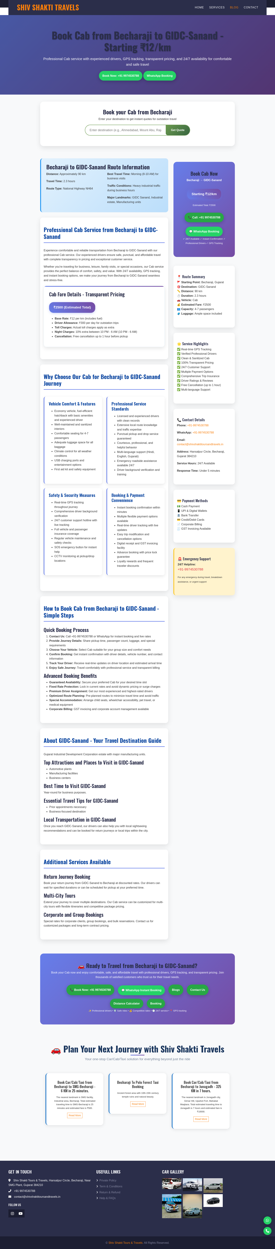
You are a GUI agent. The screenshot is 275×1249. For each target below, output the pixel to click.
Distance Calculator (126, 1001)
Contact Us (197, 988)
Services (217, 7)
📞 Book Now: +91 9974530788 (90, 988)
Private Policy (106, 1178)
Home (199, 7)
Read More (75, 1113)
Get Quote (178, 129)
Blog (234, 7)
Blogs (176, 988)
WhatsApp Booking (160, 74)
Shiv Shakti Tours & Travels (125, 1241)
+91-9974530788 (198, 423)
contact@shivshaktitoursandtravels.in (200, 442)
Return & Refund (108, 1190)
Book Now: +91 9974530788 (120, 74)
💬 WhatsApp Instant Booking (141, 988)
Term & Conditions (109, 1184)
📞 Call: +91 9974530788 (204, 216)
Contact (251, 7)
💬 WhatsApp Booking (204, 229)
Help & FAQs (106, 1196)
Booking (156, 1001)
